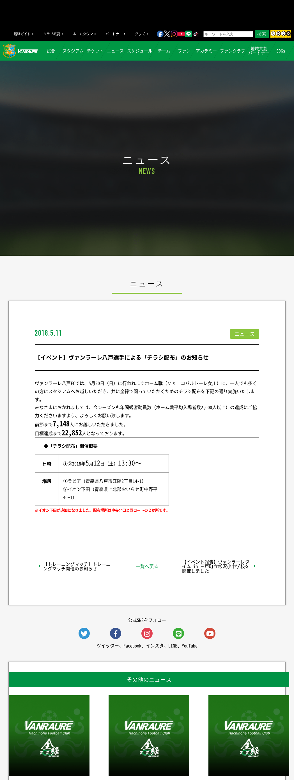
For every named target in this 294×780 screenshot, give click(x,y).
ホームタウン (83, 34)
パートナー (113, 34)
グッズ (140, 34)
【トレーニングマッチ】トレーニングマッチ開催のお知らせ (77, 566)
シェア (79, 524)
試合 (51, 51)
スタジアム (73, 51)
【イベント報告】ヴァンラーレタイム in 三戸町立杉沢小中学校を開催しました (215, 566)
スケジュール (139, 51)
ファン (184, 51)
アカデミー (206, 51)
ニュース (115, 51)
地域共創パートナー (258, 50)
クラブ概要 (51, 34)
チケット (95, 51)
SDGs (281, 51)
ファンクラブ (232, 51)
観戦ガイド (22, 34)
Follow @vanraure (204, 525)
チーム (164, 51)
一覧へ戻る (147, 566)
